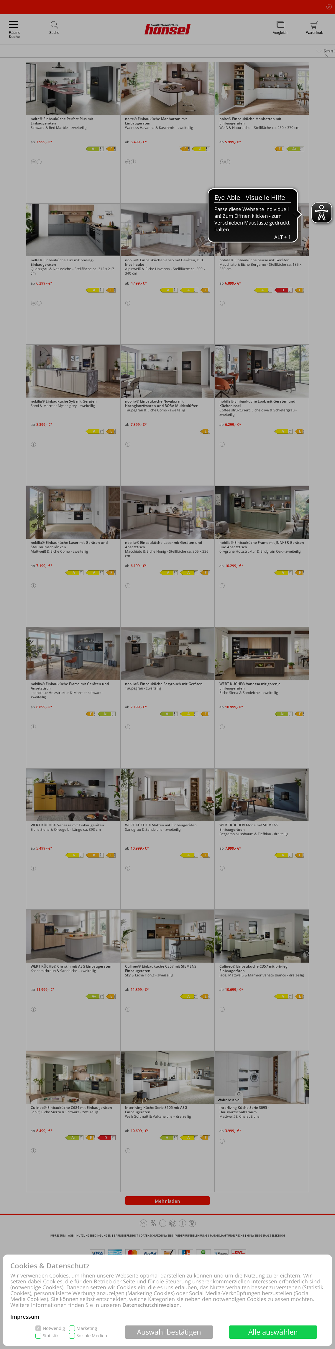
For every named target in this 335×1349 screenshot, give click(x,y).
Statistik (51, 1335)
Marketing (86, 1328)
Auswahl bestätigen (169, 1332)
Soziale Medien (91, 1335)
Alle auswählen (273, 1332)
